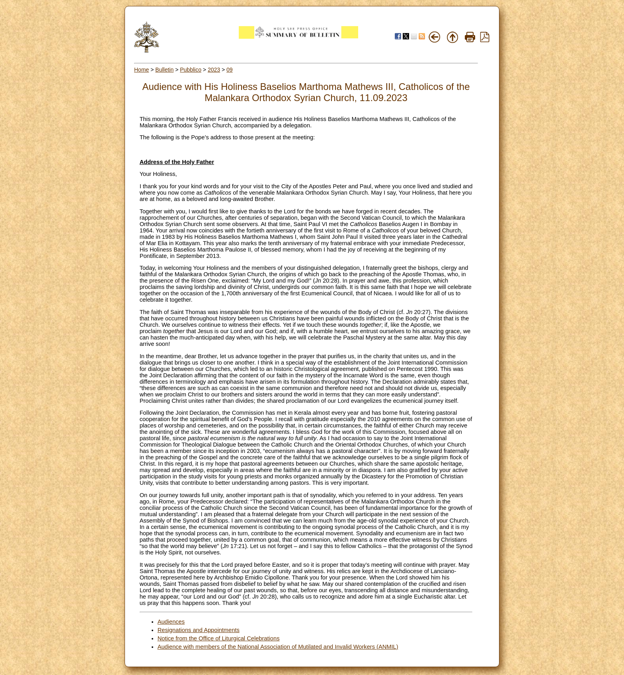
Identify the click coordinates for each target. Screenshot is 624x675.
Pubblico (190, 69)
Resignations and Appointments (199, 630)
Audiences (171, 621)
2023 (214, 69)
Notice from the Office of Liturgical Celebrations (219, 638)
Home (141, 69)
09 (229, 69)
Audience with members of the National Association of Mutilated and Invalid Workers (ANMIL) (278, 647)
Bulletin (164, 69)
